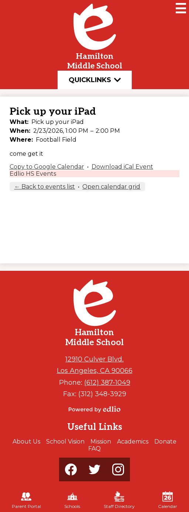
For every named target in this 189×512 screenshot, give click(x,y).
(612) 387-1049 (107, 382)
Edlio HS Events (33, 173)
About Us (26, 441)
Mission (100, 441)
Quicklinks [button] (95, 80)
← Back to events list (44, 186)
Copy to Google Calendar (47, 166)
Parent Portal (26, 500)
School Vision (65, 441)
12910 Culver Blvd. (94, 359)
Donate (165, 441)
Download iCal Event (122, 166)
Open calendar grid (111, 186)
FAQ (94, 448)
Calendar (167, 500)
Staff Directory (119, 500)
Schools (72, 500)
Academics (132, 441)
